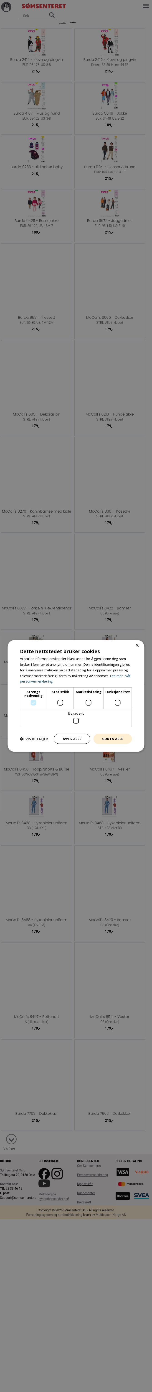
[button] (34, 739)
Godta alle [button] (112, 738)
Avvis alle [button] (72, 738)
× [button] (137, 645)
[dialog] (76, 696)
